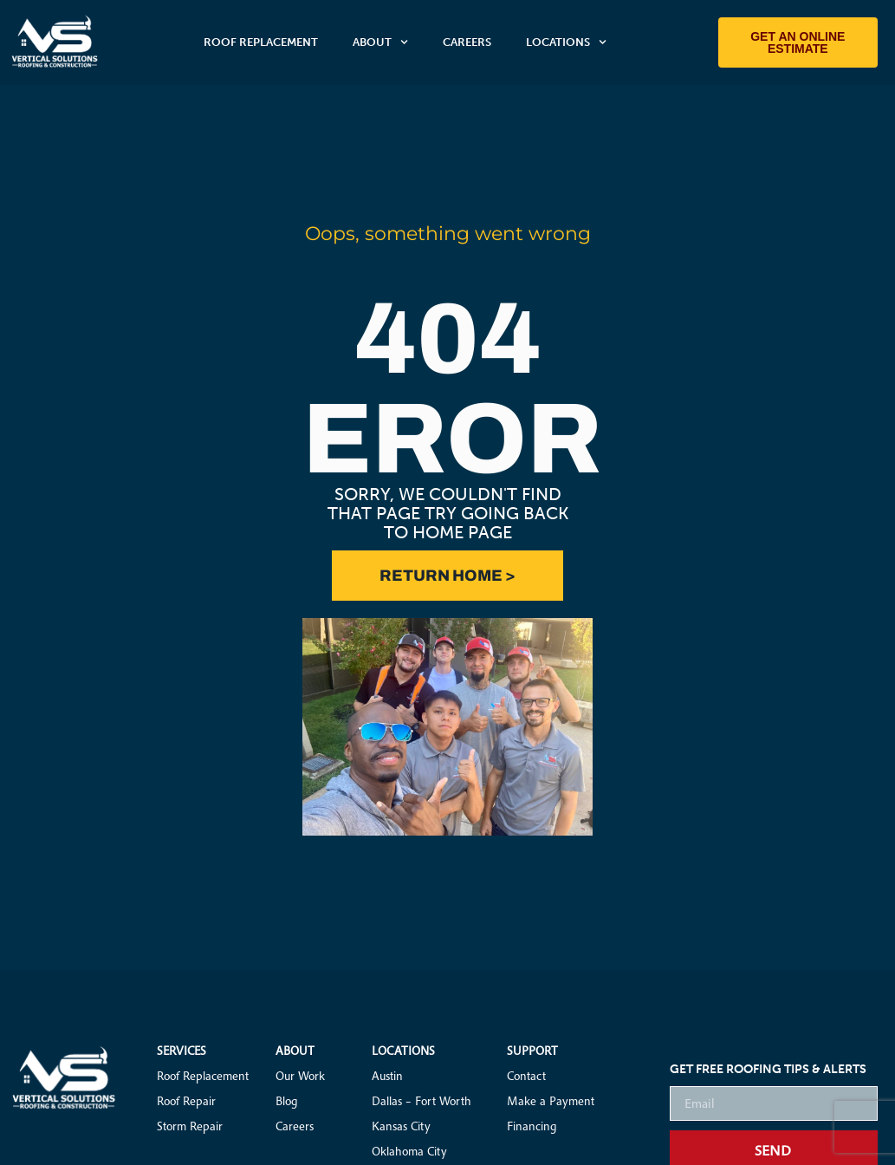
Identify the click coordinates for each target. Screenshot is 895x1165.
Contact (526, 1076)
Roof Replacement (261, 42)
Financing (532, 1126)
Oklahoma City (409, 1151)
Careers (467, 42)
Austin (387, 1076)
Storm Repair (190, 1126)
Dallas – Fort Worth (421, 1101)
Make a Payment (550, 1101)
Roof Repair (186, 1101)
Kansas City (401, 1126)
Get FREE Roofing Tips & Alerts (768, 1070)
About (380, 42)
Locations (566, 42)
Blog (287, 1101)
